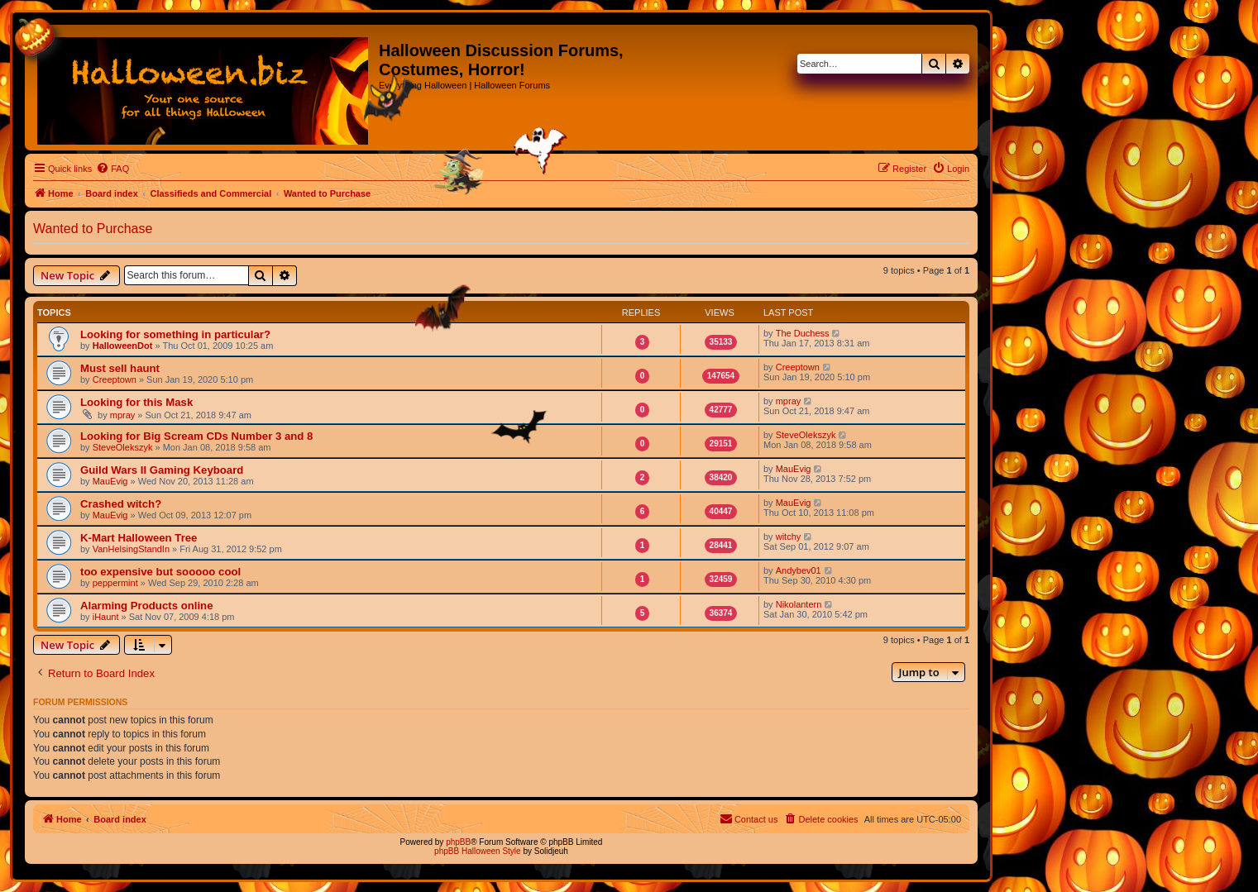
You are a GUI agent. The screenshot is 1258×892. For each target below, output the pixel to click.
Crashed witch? (120, 504)
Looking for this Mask (136, 402)
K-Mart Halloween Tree (138, 538)
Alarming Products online (146, 605)
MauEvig (110, 481)
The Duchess (803, 333)
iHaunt (106, 617)
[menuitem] (112, 169)
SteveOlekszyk (123, 447)
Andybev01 (798, 570)
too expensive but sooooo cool (160, 571)
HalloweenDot (123, 346)
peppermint (115, 583)
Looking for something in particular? (175, 334)
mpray (123, 415)
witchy (788, 536)
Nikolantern (799, 604)
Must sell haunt (120, 368)
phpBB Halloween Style (477, 851)
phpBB (458, 842)
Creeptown (114, 379)
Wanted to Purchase (92, 229)
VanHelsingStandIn (131, 549)
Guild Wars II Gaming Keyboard (161, 470)
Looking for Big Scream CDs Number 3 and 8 (196, 436)
